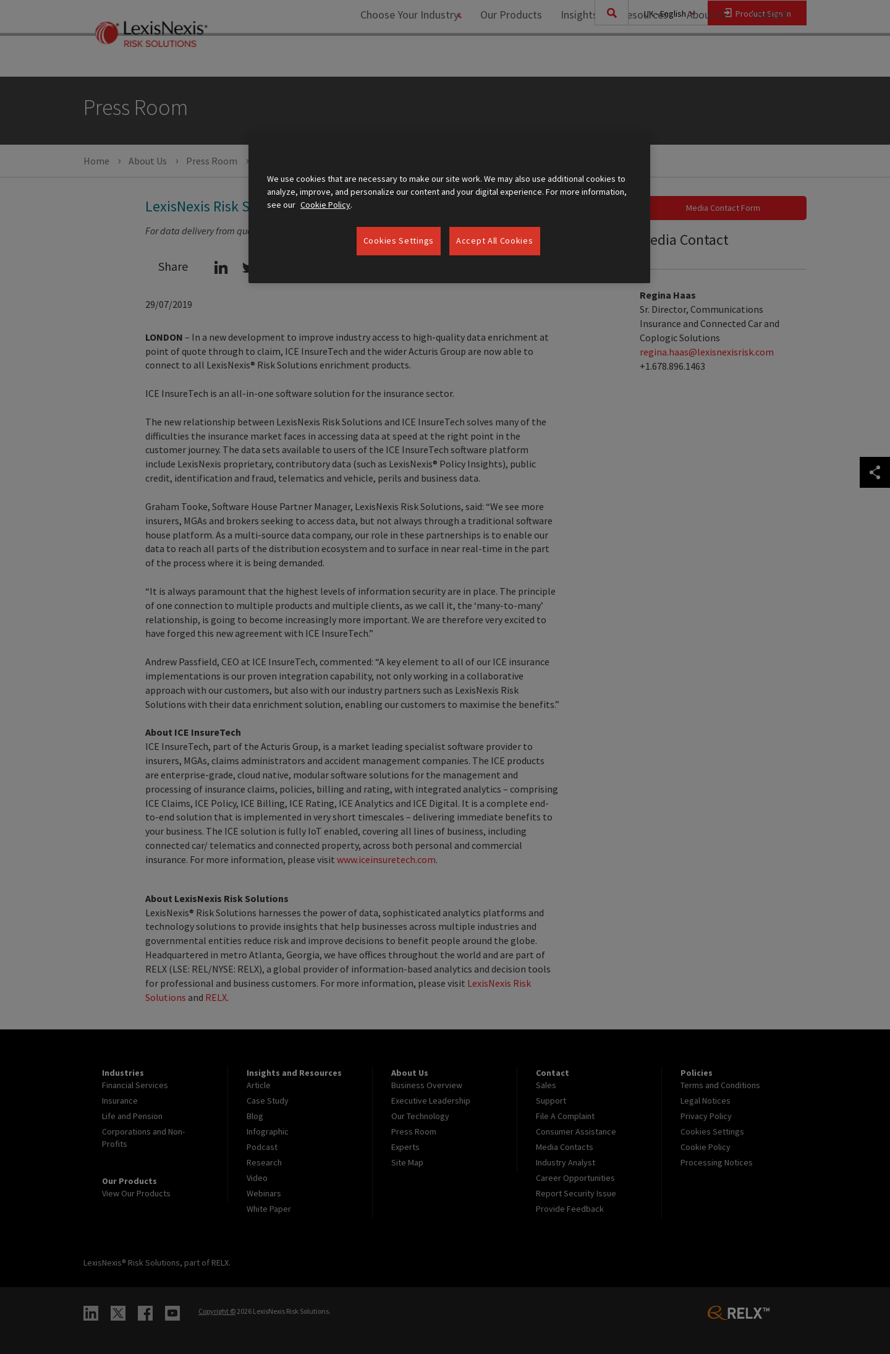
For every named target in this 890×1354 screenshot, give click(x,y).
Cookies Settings (398, 240)
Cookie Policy (325, 204)
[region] (449, 209)
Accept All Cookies (494, 240)
